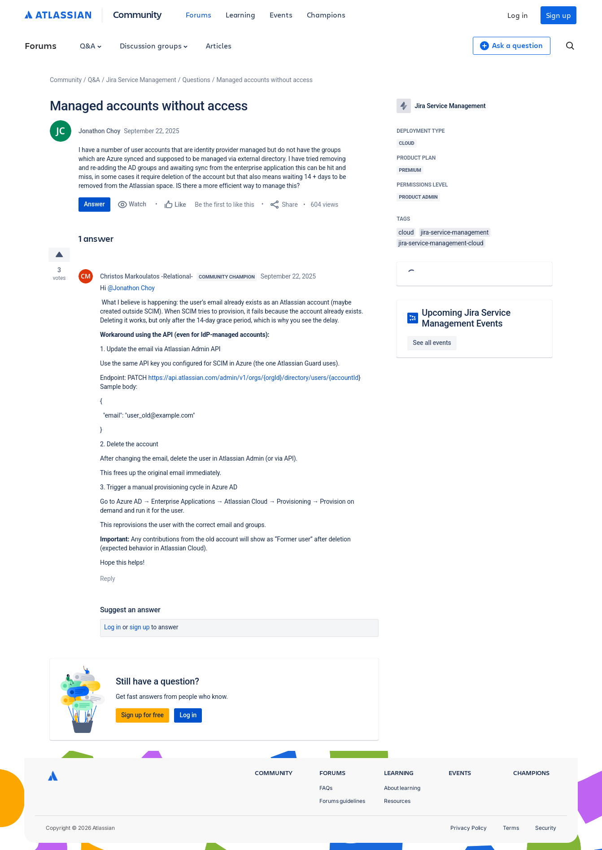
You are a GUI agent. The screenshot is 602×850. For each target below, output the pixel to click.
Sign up (558, 15)
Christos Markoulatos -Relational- (146, 276)
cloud (406, 232)
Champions (326, 14)
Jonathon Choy (99, 131)
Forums (198, 14)
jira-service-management (455, 232)
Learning (240, 14)
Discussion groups (154, 45)
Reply (107, 578)
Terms (511, 827)
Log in (517, 15)
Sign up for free (142, 715)
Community (137, 14)
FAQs (325, 788)
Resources (397, 801)
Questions (196, 79)
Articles (218, 45)
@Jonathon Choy (131, 288)
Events (281, 14)
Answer (94, 204)
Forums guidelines (342, 801)
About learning (402, 788)
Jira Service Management (141, 79)
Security (545, 827)
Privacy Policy (468, 827)
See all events (432, 342)
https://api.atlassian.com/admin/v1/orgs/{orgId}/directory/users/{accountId (253, 377)
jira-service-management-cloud (440, 243)
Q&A (90, 45)
